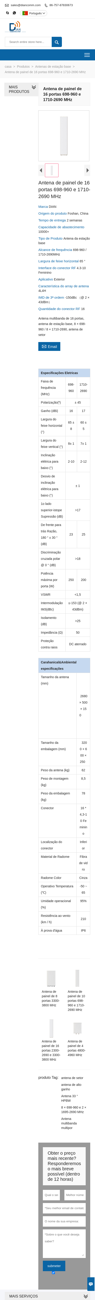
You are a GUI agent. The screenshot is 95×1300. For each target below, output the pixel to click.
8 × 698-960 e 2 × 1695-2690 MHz (72, 1090)
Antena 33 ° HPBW (73, 1081)
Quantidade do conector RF (58, 311)
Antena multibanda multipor (73, 1101)
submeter (53, 1241)
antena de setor (71, 1062)
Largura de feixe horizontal (58, 263)
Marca (42, 209)
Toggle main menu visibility (87, 53)
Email (48, 342)
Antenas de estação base (53, 66)
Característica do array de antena (62, 288)
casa (8, 66)
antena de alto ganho (70, 1072)
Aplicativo (45, 281)
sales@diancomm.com (26, 5)
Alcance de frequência (54, 252)
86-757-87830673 (61, 5)
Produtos (23, 66)
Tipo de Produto (49, 240)
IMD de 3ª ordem (50, 299)
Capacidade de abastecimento (60, 229)
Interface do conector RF (56, 270)
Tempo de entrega (51, 222)
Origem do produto (52, 215)
